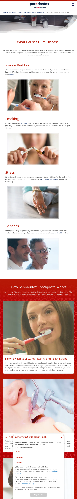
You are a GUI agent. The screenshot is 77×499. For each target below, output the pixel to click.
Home (5, 13)
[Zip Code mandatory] (38, 462)
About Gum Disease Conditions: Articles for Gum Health (27, 13)
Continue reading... (28, 483)
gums (11, 74)
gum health (58, 233)
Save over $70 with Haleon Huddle (31, 437)
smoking (24, 123)
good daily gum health (49, 179)
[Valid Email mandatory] (38, 457)
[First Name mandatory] (38, 452)
